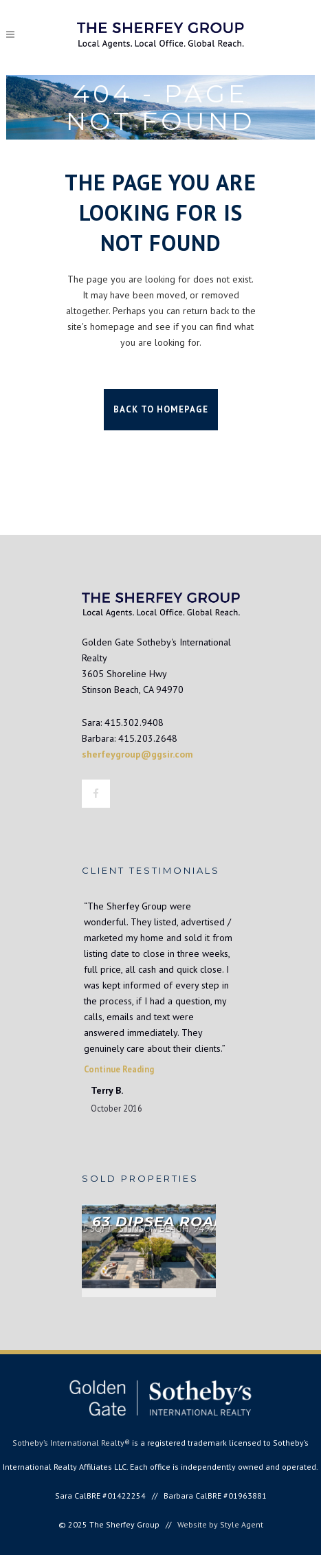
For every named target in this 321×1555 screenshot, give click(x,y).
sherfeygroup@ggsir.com (137, 754)
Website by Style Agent (220, 1524)
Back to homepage (160, 409)
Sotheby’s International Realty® (71, 1442)
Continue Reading (119, 1068)
